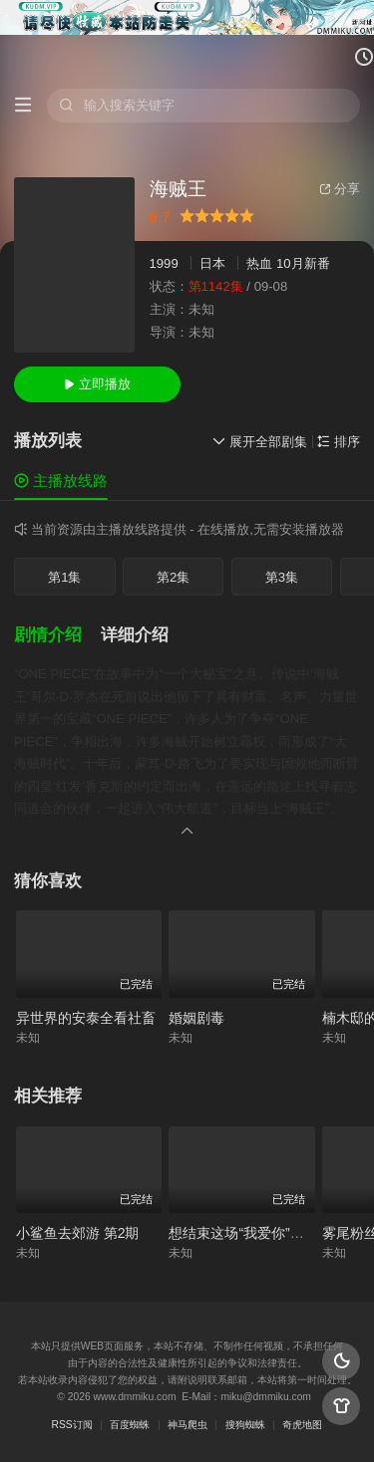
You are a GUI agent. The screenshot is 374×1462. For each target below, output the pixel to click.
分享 (339, 188)
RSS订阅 (72, 1424)
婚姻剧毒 (196, 1018)
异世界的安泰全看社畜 (86, 1018)
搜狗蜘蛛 (245, 1424)
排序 (338, 441)
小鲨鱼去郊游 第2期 (78, 1233)
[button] (57, 635)
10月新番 (303, 263)
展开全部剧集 (259, 441)
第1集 (64, 577)
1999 (164, 263)
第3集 (281, 577)
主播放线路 (61, 480)
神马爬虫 (187, 1424)
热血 (259, 263)
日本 (212, 263)
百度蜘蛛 (130, 1424)
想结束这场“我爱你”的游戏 (250, 1233)
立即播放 (97, 383)
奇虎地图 (302, 1424)
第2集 (173, 577)
